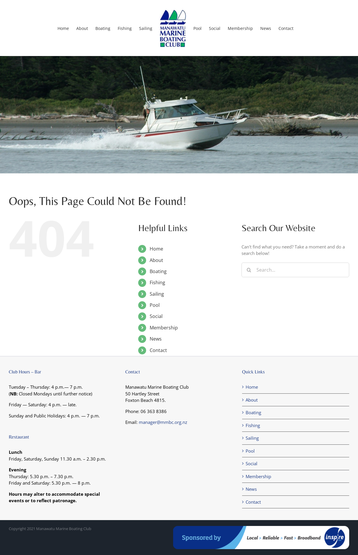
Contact (158, 350)
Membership (164, 327)
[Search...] (295, 270)
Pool (155, 305)
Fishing (157, 282)
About (156, 260)
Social (156, 316)
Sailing (157, 294)
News (156, 339)
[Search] (249, 270)
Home (156, 249)
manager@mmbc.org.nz (163, 422)
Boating (158, 271)
